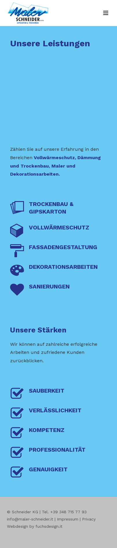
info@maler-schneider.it (30, 519)
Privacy (89, 519)
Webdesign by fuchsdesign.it (34, 526)
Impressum (67, 519)
